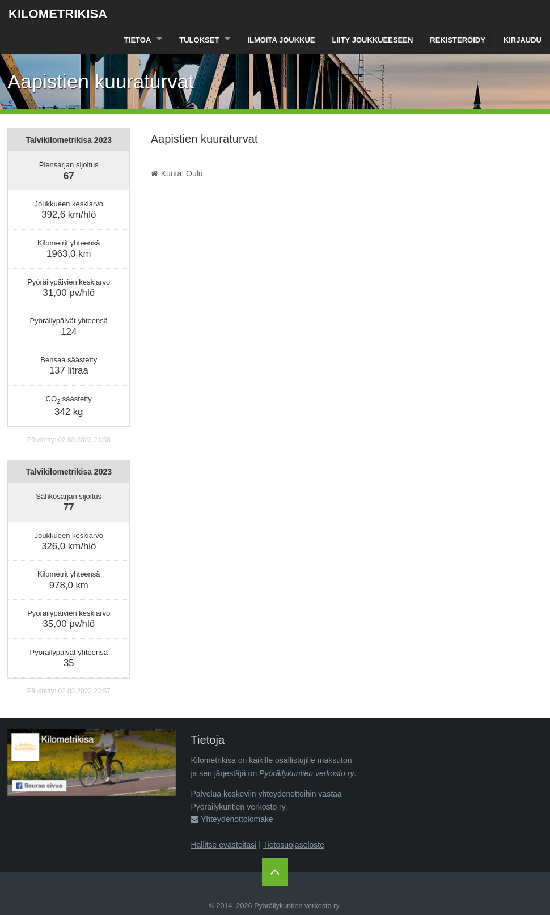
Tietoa (137, 40)
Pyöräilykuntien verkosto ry (306, 773)
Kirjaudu (522, 40)
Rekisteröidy (457, 40)
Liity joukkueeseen (372, 40)
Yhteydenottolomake (237, 819)
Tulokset (199, 40)
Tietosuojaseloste (293, 844)
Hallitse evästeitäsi (223, 844)
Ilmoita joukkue (281, 40)
